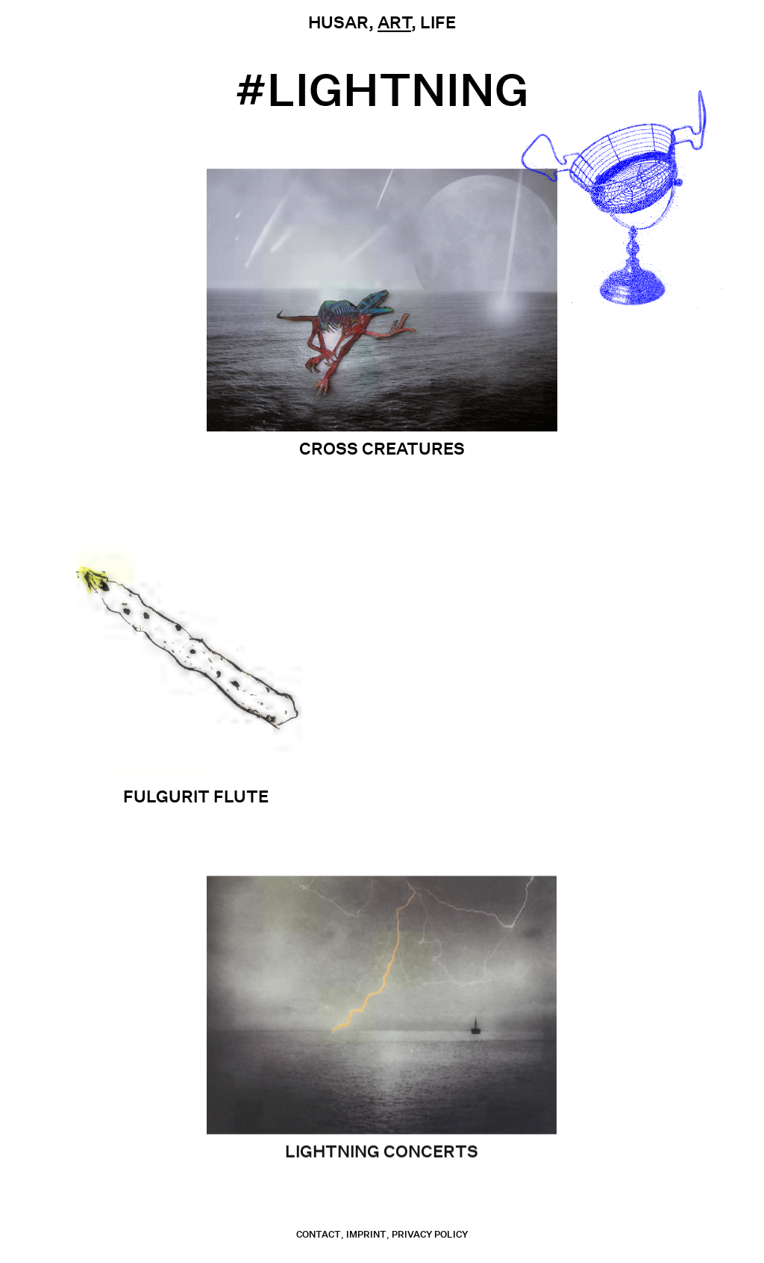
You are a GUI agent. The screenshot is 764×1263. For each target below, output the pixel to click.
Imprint (366, 1234)
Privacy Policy (430, 1234)
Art (394, 22)
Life (438, 22)
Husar (338, 22)
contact (318, 1234)
